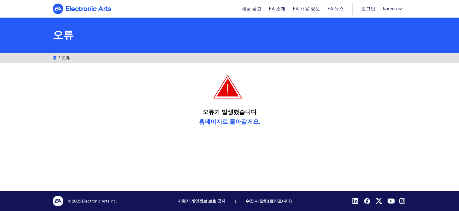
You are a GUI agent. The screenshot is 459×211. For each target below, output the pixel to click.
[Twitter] (379, 201)
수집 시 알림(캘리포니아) (269, 201)
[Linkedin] (355, 201)
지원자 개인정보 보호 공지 (201, 201)
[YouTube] (391, 201)
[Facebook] (367, 201)
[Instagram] (402, 201)
